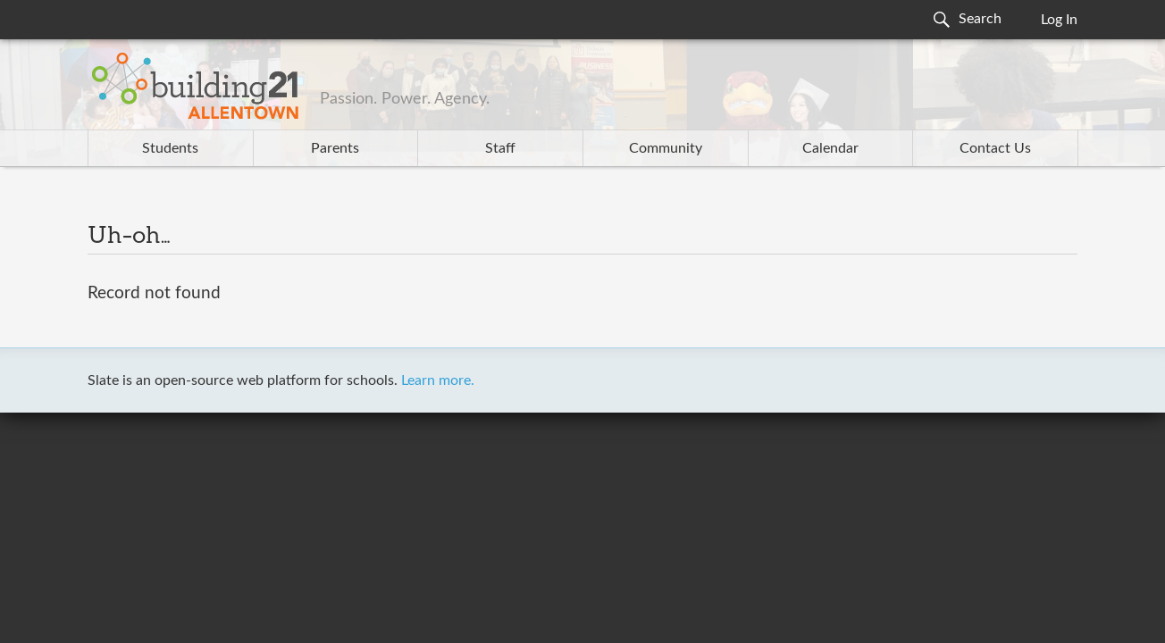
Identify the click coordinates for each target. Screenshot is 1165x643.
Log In (1059, 20)
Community (665, 148)
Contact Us (995, 148)
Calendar (830, 148)
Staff (500, 148)
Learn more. (437, 380)
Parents (335, 148)
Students (170, 148)
